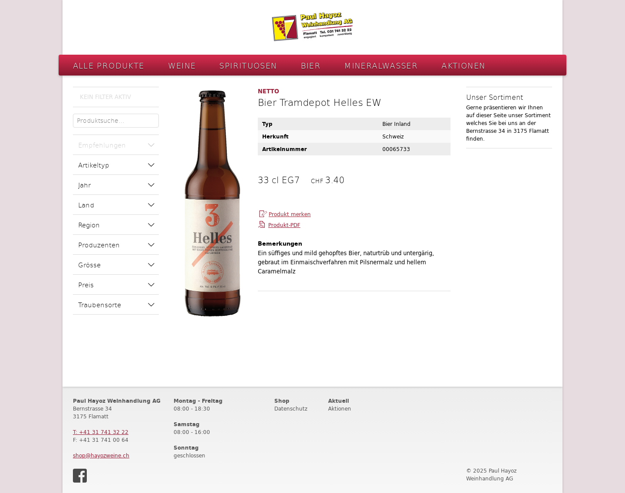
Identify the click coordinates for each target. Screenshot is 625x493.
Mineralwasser (381, 65)
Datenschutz (290, 408)
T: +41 (100, 432)
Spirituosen (248, 65)
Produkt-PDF (284, 225)
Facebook (80, 476)
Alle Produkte (109, 65)
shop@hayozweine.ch (101, 455)
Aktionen (463, 65)
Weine (182, 65)
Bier (311, 65)
